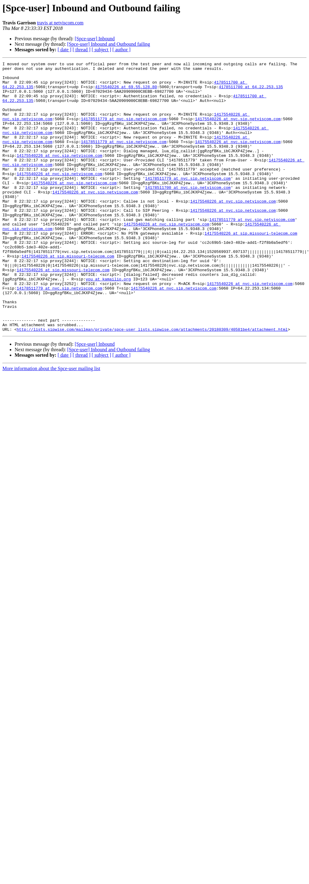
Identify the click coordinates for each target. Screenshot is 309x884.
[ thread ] (82, 49)
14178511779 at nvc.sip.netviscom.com (123, 130)
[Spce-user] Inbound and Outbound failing (108, 44)
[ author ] (121, 49)
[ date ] (64, 49)
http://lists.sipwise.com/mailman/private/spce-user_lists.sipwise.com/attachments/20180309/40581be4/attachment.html (152, 383)
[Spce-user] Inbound (95, 38)
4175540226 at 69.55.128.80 (126, 92)
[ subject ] (101, 49)
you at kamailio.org (108, 323)
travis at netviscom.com (60, 22)
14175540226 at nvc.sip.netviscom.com (238, 130)
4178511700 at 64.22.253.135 (251, 92)
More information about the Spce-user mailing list (51, 422)
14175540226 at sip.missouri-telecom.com (250, 268)
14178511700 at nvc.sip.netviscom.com (188, 213)
